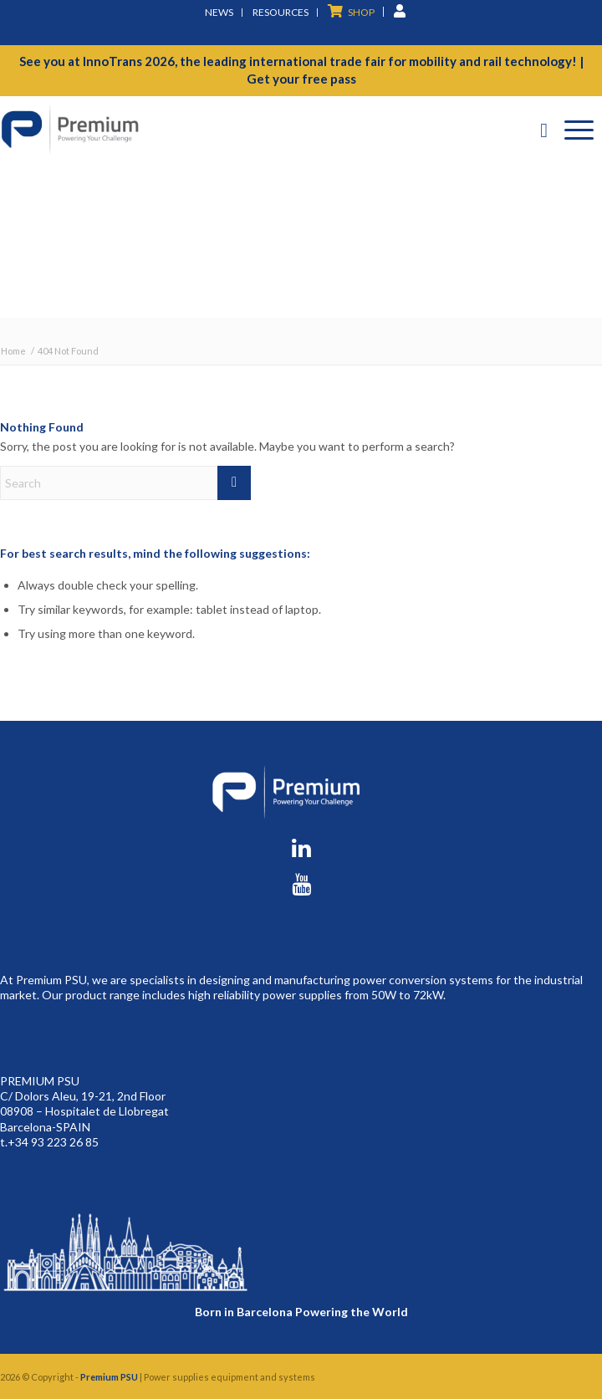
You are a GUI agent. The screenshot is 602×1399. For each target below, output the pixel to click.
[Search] (544, 129)
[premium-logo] (241, 129)
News (219, 12)
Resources (281, 12)
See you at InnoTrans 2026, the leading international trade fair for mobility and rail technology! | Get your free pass (301, 70)
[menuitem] (219, 12)
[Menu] (579, 129)
